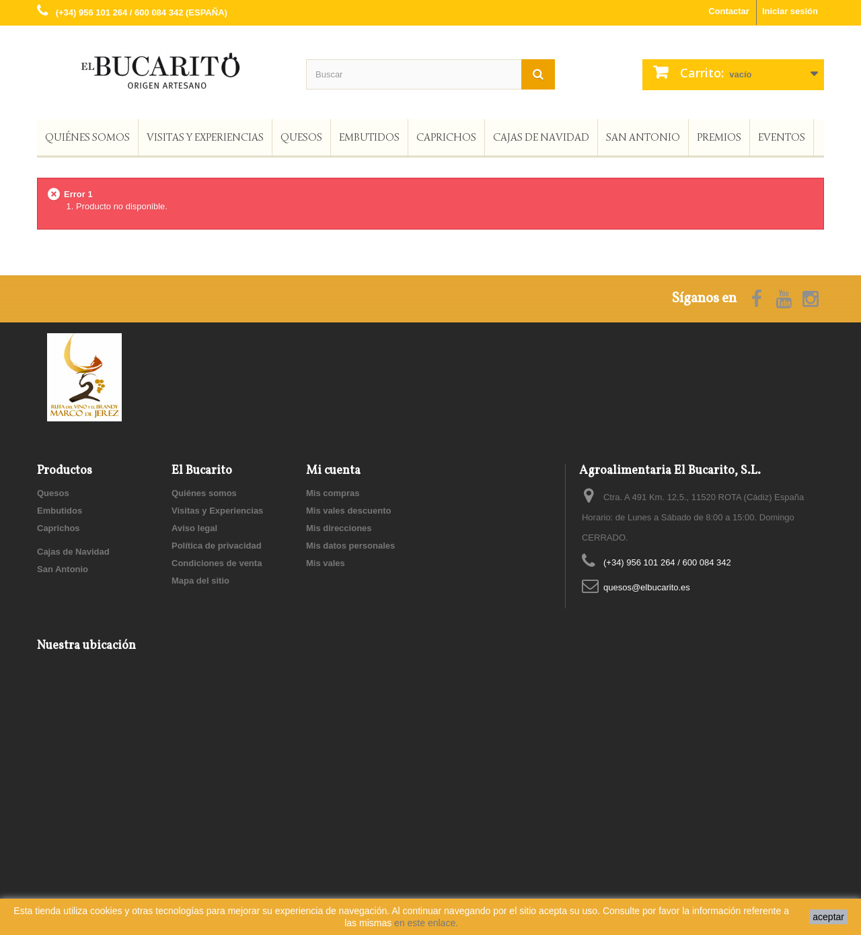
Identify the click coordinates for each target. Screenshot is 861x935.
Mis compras (332, 493)
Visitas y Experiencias (205, 137)
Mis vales (325, 563)
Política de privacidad (217, 546)
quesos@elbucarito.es (646, 587)
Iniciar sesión (790, 11)
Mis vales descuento (348, 511)
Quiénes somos (87, 137)
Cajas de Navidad (541, 137)
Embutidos (369, 137)
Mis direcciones (339, 528)
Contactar (728, 11)
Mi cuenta (333, 470)
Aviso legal (194, 528)
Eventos (781, 137)
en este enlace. (426, 922)
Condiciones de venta (217, 563)
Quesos (301, 137)
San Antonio (643, 137)
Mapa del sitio (200, 581)
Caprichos (446, 137)
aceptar (828, 916)
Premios (719, 137)
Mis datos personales (350, 546)
